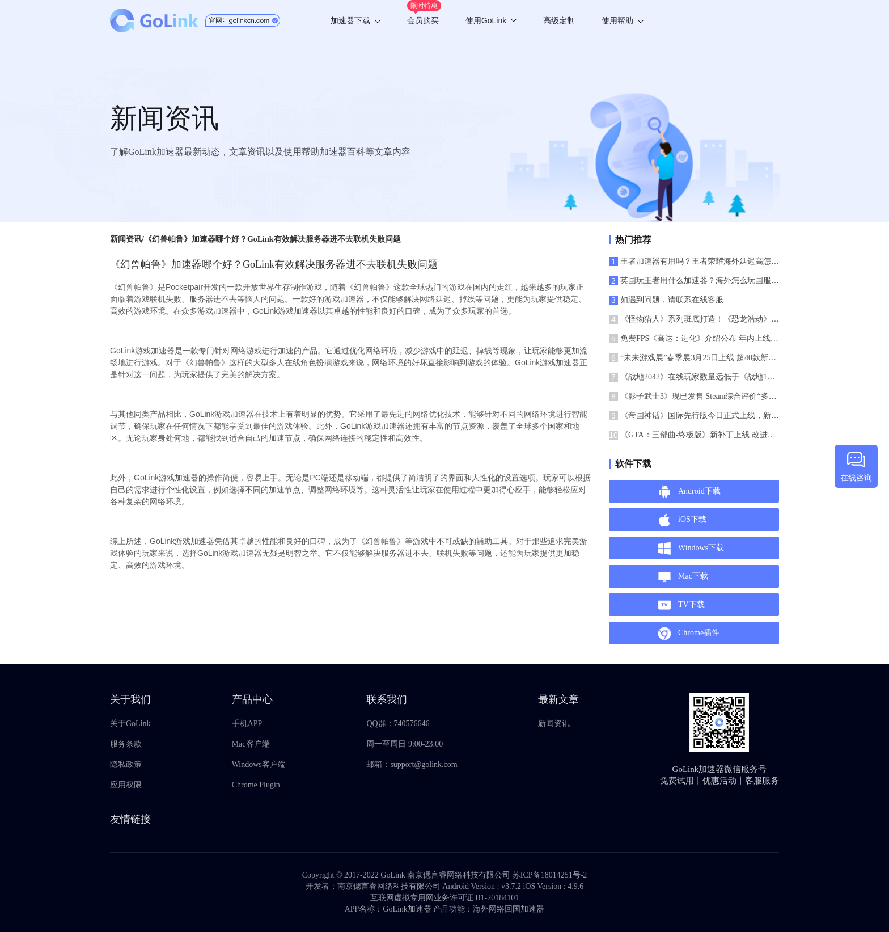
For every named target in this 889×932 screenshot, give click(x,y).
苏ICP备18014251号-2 (550, 875)
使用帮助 (623, 20)
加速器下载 (355, 20)
